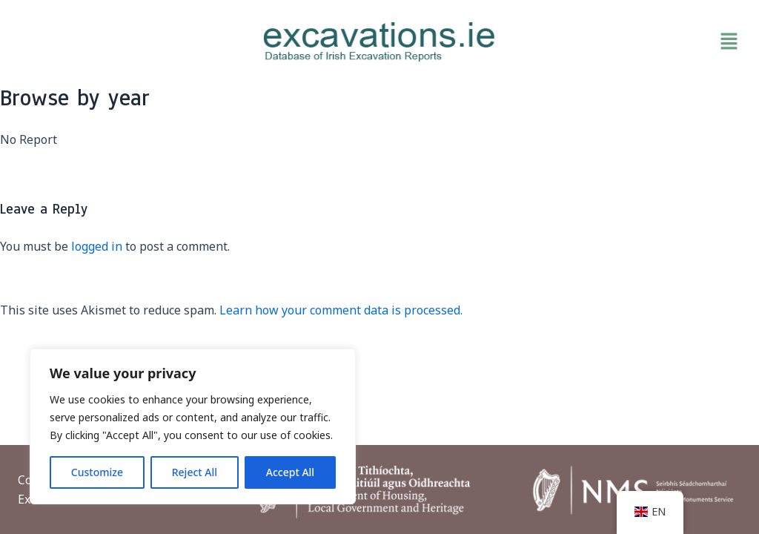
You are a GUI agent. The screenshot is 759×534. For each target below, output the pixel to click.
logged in (96, 246)
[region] (193, 426)
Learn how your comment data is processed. (341, 310)
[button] (627, 41)
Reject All (194, 472)
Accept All (290, 472)
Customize (97, 472)
